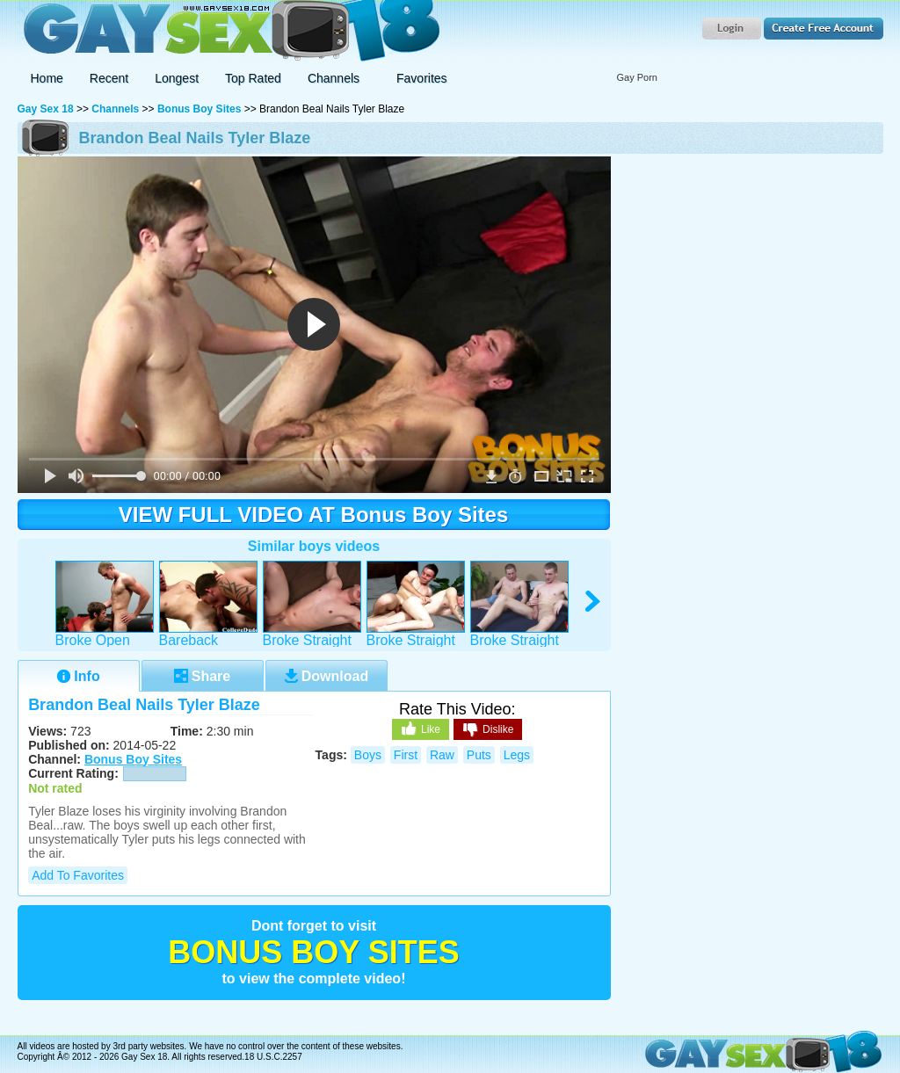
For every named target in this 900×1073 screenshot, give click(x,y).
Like (420, 728)
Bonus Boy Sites (199, 109)
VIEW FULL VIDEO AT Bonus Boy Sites (314, 514)
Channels (115, 109)
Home (47, 78)
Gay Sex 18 (229, 31)
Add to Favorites (78, 875)
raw (442, 755)
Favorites (421, 78)
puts (479, 755)
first (405, 755)
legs (517, 755)
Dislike (487, 730)
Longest (177, 78)
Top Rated (253, 78)
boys (367, 755)
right (594, 601)
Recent (109, 78)
